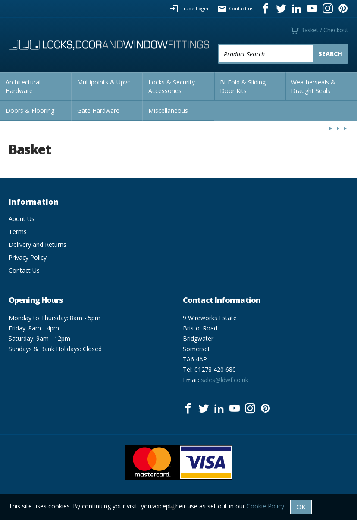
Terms (18, 231)
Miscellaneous (168, 110)
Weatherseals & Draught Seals (313, 86)
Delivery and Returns (37, 244)
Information (34, 201)
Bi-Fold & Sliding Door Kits (243, 86)
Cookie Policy (265, 506)
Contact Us (24, 270)
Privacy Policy (28, 257)
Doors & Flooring (30, 110)
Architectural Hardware (23, 86)
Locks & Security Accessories (171, 86)
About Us (21, 219)
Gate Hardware (98, 110)
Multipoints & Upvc (103, 82)
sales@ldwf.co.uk (224, 380)
